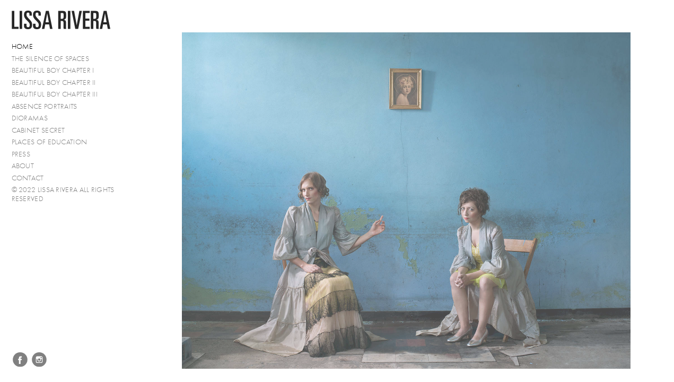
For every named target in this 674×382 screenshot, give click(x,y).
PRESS (21, 154)
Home (22, 46)
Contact (28, 178)
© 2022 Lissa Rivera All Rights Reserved (63, 194)
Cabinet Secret (38, 130)
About (23, 166)
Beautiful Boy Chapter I (53, 70)
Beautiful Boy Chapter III (55, 94)
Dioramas (30, 118)
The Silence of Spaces (50, 59)
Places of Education (49, 142)
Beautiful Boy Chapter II (54, 82)
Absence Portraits (44, 106)
